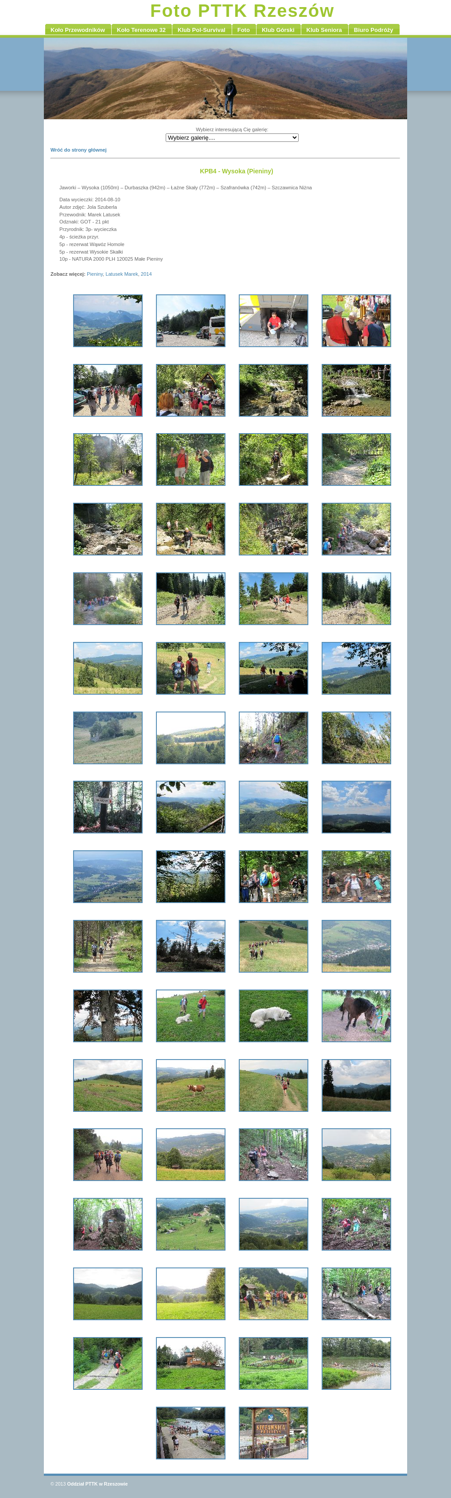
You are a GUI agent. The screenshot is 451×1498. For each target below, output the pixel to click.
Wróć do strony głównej (79, 150)
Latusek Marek (121, 274)
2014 (146, 274)
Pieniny (95, 274)
